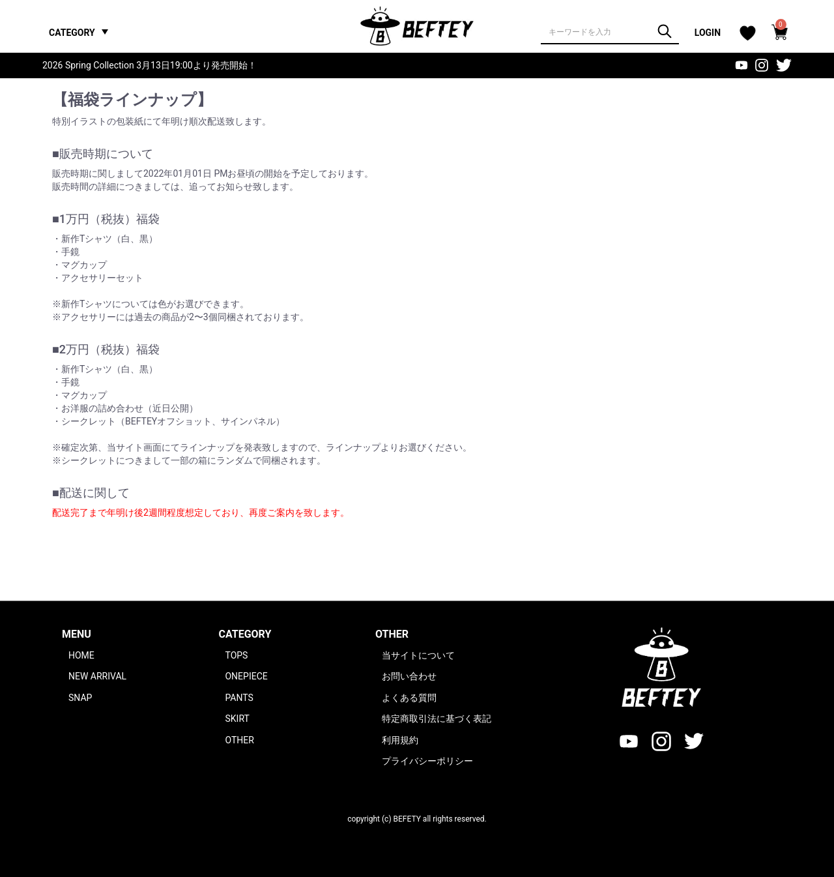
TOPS (236, 655)
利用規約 (400, 740)
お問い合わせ (409, 676)
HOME (81, 655)
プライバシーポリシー (427, 761)
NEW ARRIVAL (97, 676)
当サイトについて (418, 655)
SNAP (80, 697)
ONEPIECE (246, 676)
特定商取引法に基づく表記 (436, 718)
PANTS (239, 697)
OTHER (239, 740)
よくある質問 (409, 697)
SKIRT (237, 718)
